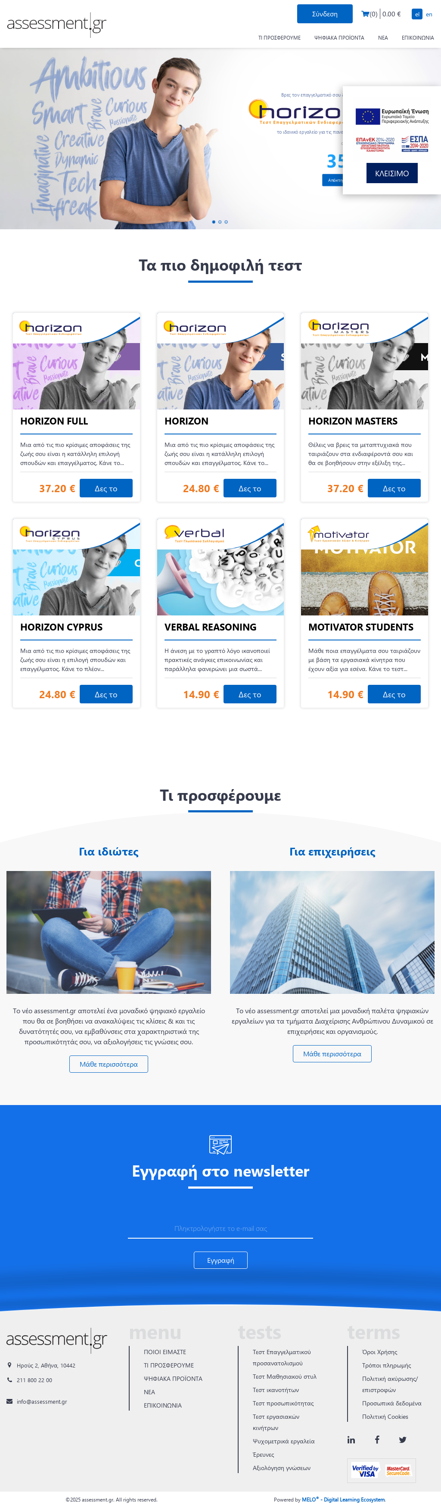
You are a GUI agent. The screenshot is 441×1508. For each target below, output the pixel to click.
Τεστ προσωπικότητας (283, 1403)
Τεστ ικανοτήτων (276, 1390)
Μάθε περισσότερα (109, 1063)
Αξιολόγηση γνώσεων (282, 1468)
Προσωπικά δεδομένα (392, 1403)
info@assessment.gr (42, 1401)
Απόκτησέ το (340, 180)
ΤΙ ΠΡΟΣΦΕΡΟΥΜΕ (279, 37)
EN (429, 14)
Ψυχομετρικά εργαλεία (284, 1441)
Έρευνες (263, 1454)
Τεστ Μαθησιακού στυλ (285, 1376)
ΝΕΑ (383, 37)
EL (417, 14)
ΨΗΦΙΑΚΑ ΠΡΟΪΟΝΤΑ (339, 37)
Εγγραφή (220, 1259)
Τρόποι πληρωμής (386, 1365)
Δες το (106, 488)
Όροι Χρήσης (379, 1352)
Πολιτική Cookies (385, 1416)
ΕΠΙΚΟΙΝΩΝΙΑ (418, 37)
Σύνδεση (325, 13)
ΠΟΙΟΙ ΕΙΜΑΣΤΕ (165, 1352)
